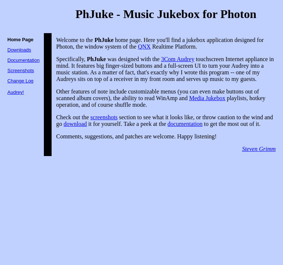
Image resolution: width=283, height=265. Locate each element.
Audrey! (15, 92)
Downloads (19, 50)
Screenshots (20, 70)
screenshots (104, 117)
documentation (185, 124)
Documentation (23, 60)
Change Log (20, 81)
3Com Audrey (177, 59)
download (75, 124)
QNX (144, 46)
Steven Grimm (259, 149)
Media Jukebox (207, 98)
